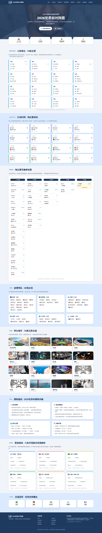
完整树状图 (66, 2)
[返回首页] (16, 2)
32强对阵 (60, 2)
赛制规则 (85, 2)
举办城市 (79, 2)
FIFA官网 (63, 529)
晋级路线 (91, 2)
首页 (49, 2)
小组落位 (54, 2)
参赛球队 (73, 2)
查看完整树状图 (45, 28)
